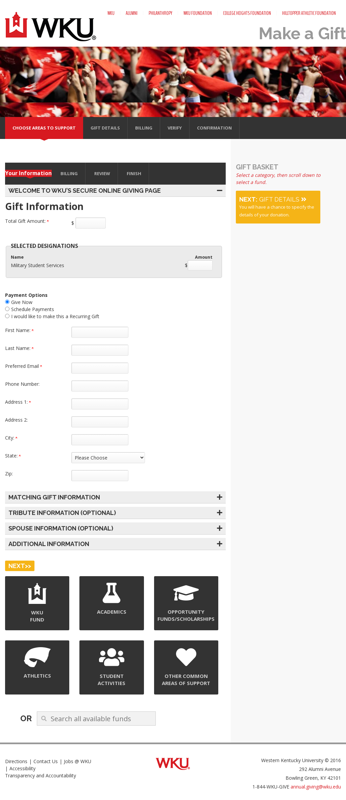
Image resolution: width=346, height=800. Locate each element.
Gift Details (105, 128)
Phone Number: (22, 384)
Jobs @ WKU (77, 761)
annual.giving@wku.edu (316, 786)
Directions (16, 761)
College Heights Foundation (247, 13)
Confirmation (214, 128)
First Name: (19, 330)
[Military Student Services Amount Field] (200, 265)
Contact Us (45, 761)
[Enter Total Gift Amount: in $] (90, 223)
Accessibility (22, 768)
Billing (143, 128)
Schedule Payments (32, 309)
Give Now (21, 302)
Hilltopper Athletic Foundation (309, 13)
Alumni (132, 13)
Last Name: (19, 348)
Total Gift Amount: (27, 221)
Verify (175, 128)
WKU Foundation (197, 13)
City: (11, 437)
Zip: (9, 473)
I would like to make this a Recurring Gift (55, 316)
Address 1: (18, 402)
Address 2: (16, 420)
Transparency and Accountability (40, 775)
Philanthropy (160, 13)
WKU (111, 13)
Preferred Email (23, 366)
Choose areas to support (44, 128)
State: (13, 455)
